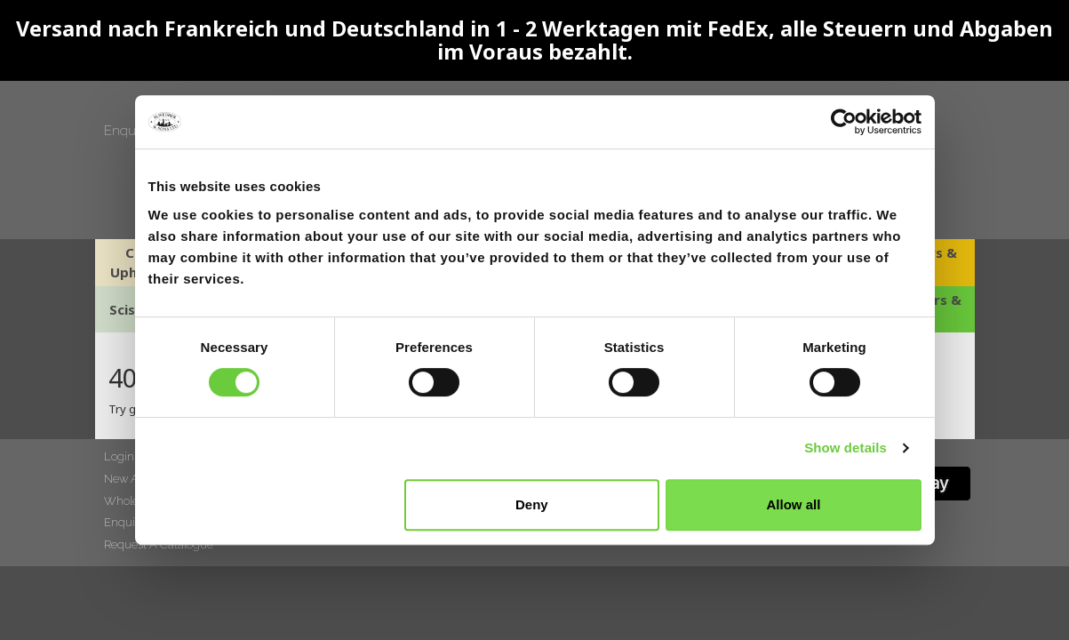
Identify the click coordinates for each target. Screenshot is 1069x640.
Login (119, 456)
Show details (845, 447)
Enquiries (131, 131)
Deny (531, 504)
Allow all (794, 504)
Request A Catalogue (158, 544)
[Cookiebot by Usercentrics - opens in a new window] (843, 121)
